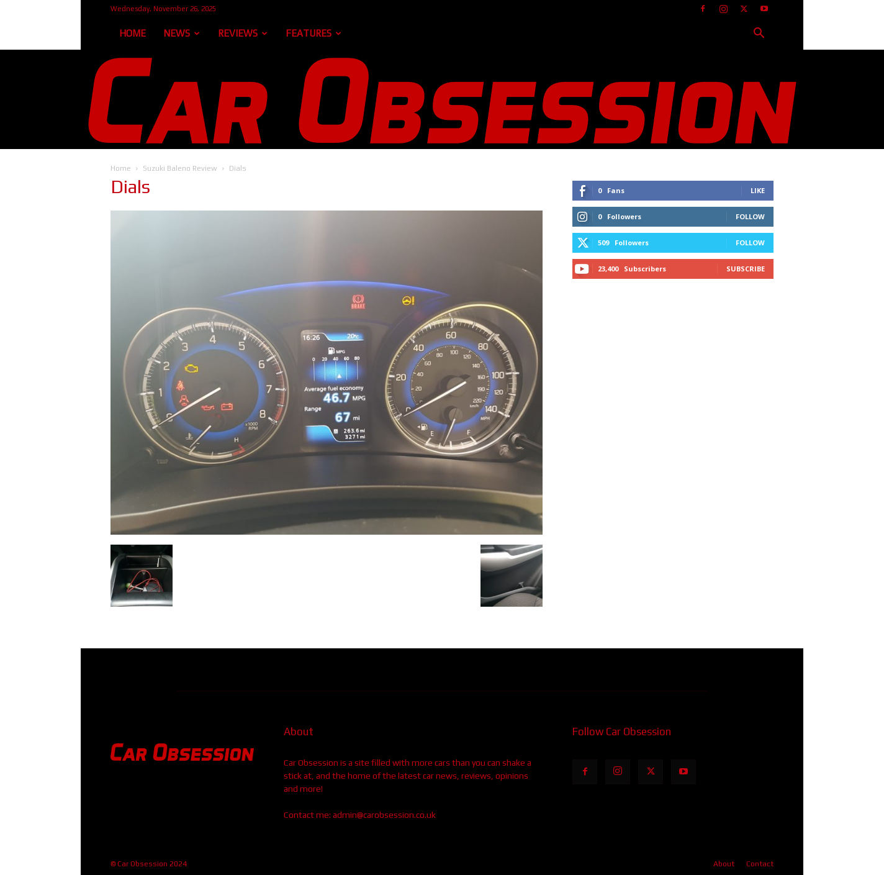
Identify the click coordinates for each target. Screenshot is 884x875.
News (181, 33)
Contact (760, 863)
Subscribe (745, 268)
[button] (759, 34)
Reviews (243, 33)
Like (758, 190)
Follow (750, 216)
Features (313, 33)
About (723, 863)
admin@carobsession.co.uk (384, 815)
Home (132, 33)
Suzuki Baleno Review (180, 168)
